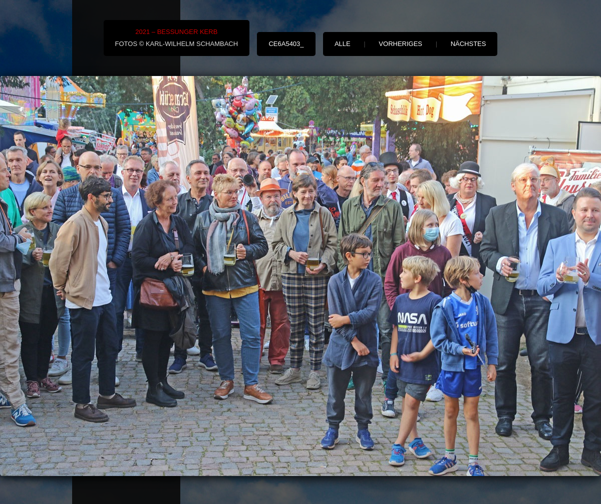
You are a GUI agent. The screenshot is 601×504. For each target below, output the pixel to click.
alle (343, 44)
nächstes (468, 44)
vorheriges (400, 44)
